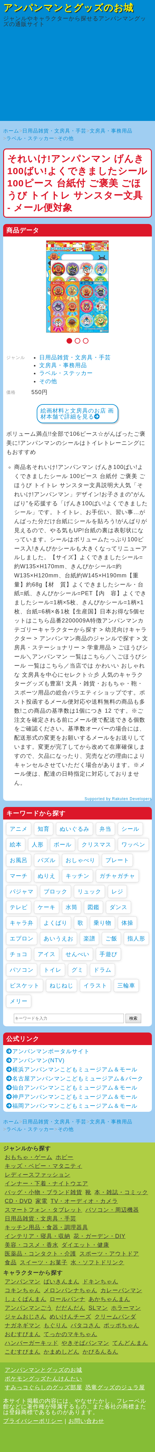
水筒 (72, 907)
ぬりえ (47, 876)
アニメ (19, 829)
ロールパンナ (67, 1299)
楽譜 (89, 938)
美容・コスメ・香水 (31, 1245)
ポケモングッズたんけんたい (43, 1379)
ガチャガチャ (117, 876)
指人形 (136, 938)
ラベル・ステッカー (30, 138)
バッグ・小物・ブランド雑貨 (43, 1192)
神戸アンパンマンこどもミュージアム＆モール (71, 1097)
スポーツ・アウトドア (109, 1254)
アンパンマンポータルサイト (48, 1051)
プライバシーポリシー (33, 1421)
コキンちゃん (22, 1290)
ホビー (64, 1157)
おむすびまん (22, 1334)
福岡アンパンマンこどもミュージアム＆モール (71, 1106)
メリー (19, 1001)
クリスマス (96, 844)
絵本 (16, 844)
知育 (44, 829)
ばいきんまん (61, 1281)
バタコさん (85, 1325)
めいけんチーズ (70, 1317)
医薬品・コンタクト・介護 (40, 1254)
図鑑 (93, 907)
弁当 (105, 829)
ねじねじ (61, 985)
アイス (47, 954)
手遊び (108, 954)
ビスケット (25, 985)
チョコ (19, 954)
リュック (89, 891)
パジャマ (22, 891)
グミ (77, 970)
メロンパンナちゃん (70, 1290)
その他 (66, 138)
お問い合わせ (86, 1421)
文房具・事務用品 (111, 130)
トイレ (52, 970)
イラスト (95, 985)
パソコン (22, 970)
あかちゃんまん (109, 1299)
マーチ (19, 876)
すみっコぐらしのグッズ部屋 (43, 1387)
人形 (38, 844)
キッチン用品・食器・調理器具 (46, 1227)
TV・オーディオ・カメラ (84, 1201)
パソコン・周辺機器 (112, 1210)
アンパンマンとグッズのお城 (68, 8)
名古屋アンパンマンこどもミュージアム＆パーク (74, 1078)
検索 (133, 1018)
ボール (63, 844)
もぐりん (55, 1325)
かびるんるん (100, 1352)
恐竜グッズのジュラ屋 (115, 1387)
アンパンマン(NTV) (35, 1060)
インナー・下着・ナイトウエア (46, 1183)
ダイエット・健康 (85, 1245)
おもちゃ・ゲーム (28, 1157)
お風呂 (19, 860)
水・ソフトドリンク (97, 1262)
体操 (127, 923)
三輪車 (126, 985)
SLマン (98, 1308)
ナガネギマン (22, 1325)
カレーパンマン (121, 1290)
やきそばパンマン (85, 1343)
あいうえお (58, 938)
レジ (117, 891)
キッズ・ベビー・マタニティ (43, 1166)
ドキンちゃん (100, 1281)
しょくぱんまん (25, 1299)
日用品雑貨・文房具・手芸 (54, 130)
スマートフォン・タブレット (43, 1210)
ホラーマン (126, 1308)
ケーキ (47, 907)
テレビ (19, 907)
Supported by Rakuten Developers (118, 799)
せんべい (77, 954)
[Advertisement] (77, 77)
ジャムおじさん (25, 1317)
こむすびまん (22, 1352)
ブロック (55, 891)
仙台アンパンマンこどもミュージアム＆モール (71, 1088)
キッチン (77, 876)
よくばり (55, 923)
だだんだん (70, 1308)
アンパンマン (22, 1281)
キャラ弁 (22, 923)
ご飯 (111, 938)
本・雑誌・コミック (121, 1192)
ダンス (118, 907)
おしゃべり (80, 860)
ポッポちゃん (121, 1325)
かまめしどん (61, 1352)
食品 (11, 1262)
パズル (47, 860)
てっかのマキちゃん (70, 1334)
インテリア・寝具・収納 (37, 1236)
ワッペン (133, 844)
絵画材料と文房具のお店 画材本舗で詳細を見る (77, 414)
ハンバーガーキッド (31, 1343)
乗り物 (102, 923)
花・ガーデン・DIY (99, 1236)
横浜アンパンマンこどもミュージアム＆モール (71, 1069)
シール (130, 829)
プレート (117, 860)
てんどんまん (130, 1343)
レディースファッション (37, 1175)
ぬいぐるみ (74, 829)
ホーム (11, 130)
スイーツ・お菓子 (43, 1262)
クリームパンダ (115, 1317)
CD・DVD (18, 1201)
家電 (41, 1201)
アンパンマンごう (28, 1308)
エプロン (22, 938)
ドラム (102, 970)
